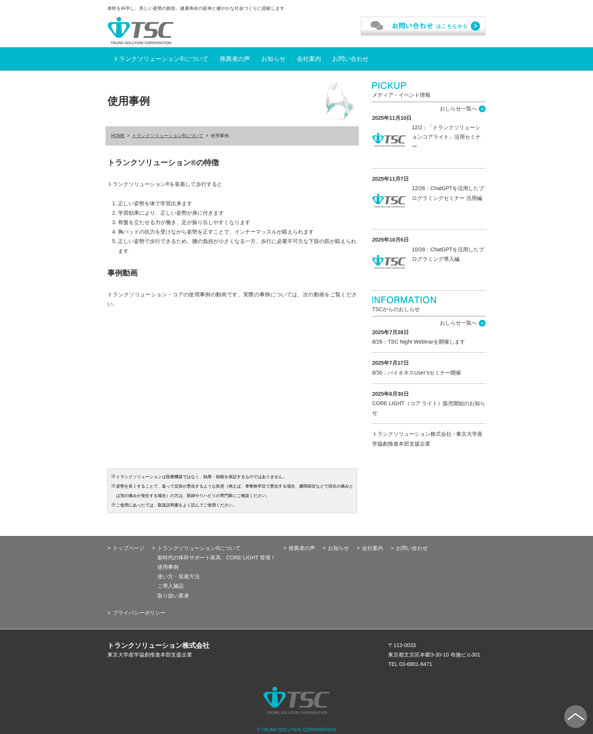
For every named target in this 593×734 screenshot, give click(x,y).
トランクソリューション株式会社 (158, 645)
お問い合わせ (350, 59)
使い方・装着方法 (178, 576)
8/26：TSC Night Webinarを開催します (418, 342)
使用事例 (168, 567)
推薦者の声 (235, 59)
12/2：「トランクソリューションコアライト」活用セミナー (446, 136)
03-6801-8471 (415, 664)
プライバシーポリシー (139, 613)
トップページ (128, 548)
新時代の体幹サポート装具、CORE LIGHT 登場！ (216, 557)
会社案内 (309, 59)
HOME (118, 135)
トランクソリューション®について (160, 59)
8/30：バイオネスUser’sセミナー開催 (416, 373)
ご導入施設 (170, 586)
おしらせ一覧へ (458, 108)
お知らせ (273, 59)
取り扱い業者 (173, 596)
